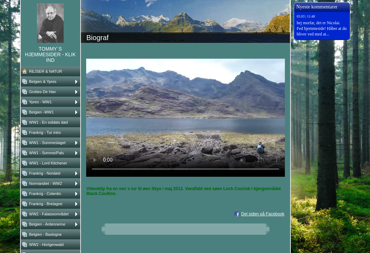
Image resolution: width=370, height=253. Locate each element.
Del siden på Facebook (263, 214)
